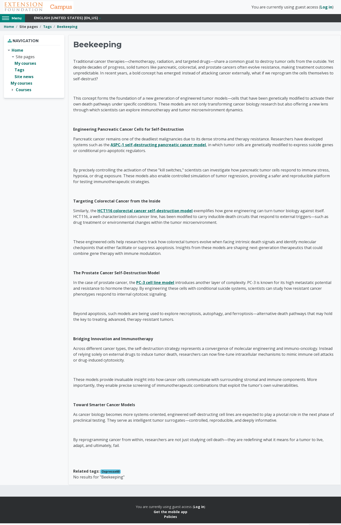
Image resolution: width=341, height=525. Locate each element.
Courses (23, 91)
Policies (170, 518)
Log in (326, 8)
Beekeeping (67, 28)
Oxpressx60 (110, 473)
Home (9, 28)
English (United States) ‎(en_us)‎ (66, 20)
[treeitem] (34, 72)
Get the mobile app (170, 513)
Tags (47, 28)
